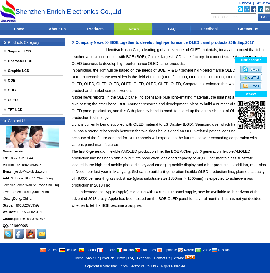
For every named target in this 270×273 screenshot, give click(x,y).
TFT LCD (13, 110)
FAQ (172, 29)
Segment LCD (17, 51)
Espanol (88, 250)
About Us (57, 29)
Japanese (167, 250)
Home (19, 29)
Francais (106, 250)
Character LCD (18, 61)
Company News (90, 42)
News (134, 29)
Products (95, 29)
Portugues (145, 250)
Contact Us (248, 29)
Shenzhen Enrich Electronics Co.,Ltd (129, 266)
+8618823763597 (27, 205)
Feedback (210, 29)
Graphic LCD (16, 71)
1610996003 (19, 226)
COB (10, 80)
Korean (186, 250)
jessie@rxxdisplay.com (30, 172)
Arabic (203, 250)
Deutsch (68, 250)
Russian (221, 250)
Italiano (125, 250)
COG (10, 90)
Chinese (49, 250)
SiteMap (179, 258)
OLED (11, 100)
